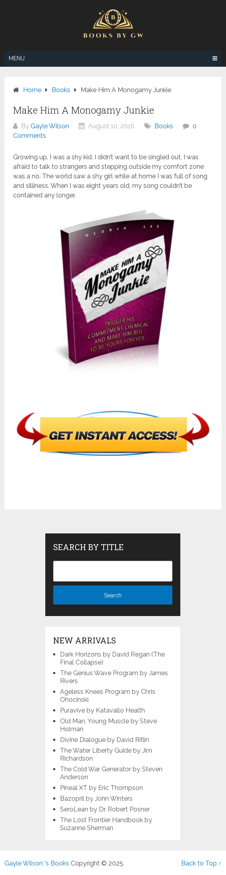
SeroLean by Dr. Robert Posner (105, 809)
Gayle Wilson (50, 126)
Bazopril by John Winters (96, 798)
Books (164, 126)
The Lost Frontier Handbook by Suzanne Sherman (106, 824)
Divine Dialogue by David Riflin (104, 740)
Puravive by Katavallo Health (102, 710)
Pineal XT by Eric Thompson (101, 788)
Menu (17, 58)
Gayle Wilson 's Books (36, 863)
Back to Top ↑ (201, 863)
